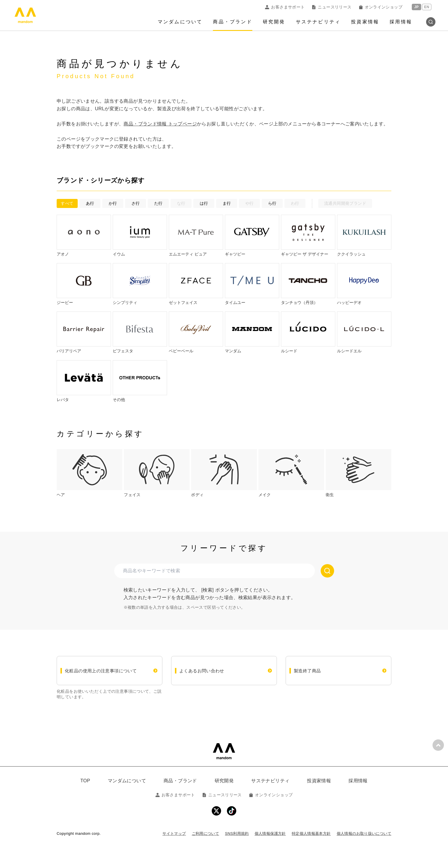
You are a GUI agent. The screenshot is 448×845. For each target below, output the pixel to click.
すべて (67, 203)
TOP (85, 780)
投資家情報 (365, 21)
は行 (204, 203)
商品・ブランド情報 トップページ (160, 123)
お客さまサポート (285, 7)
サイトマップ (174, 833)
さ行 (135, 203)
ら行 (272, 203)
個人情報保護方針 (270, 833)
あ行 (90, 203)
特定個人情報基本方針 (311, 833)
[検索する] (327, 571)
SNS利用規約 (237, 833)
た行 (158, 203)
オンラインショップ (380, 7)
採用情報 (401, 21)
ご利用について (205, 833)
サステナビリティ (318, 21)
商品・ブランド (232, 21)
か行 (113, 203)
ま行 (227, 203)
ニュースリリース (331, 7)
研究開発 (274, 21)
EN (426, 7)
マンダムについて (180, 21)
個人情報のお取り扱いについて (364, 833)
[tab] (89, 473)
